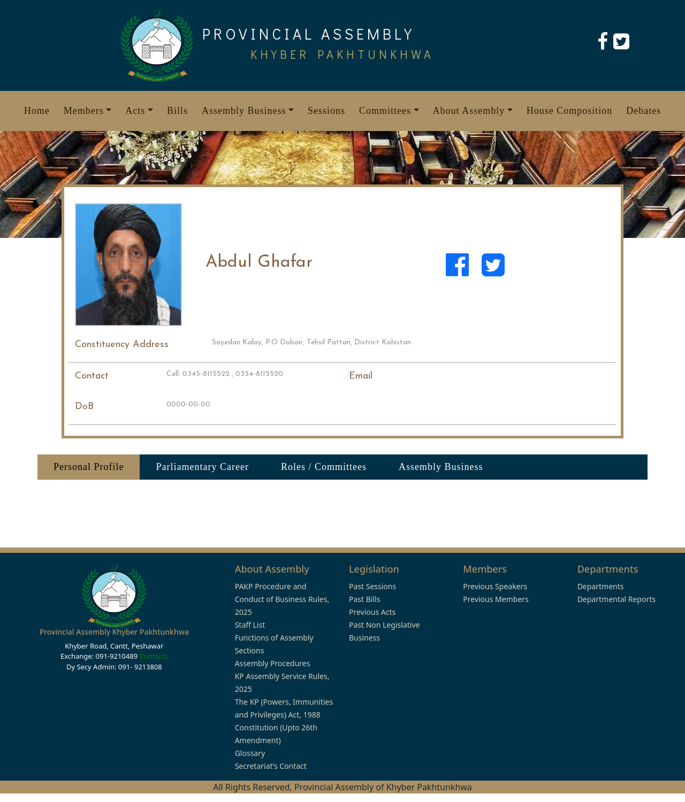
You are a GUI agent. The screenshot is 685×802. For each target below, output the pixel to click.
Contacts (153, 656)
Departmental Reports (616, 599)
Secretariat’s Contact (271, 766)
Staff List (250, 625)
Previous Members (495, 599)
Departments (600, 586)
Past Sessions (372, 586)
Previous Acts (372, 612)
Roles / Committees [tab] (324, 466)
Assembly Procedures (272, 663)
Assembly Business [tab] (441, 466)
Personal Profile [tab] (89, 466)
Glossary (250, 753)
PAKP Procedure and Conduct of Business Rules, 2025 (282, 599)
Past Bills (364, 599)
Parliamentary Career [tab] (202, 466)
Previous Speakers (495, 586)
